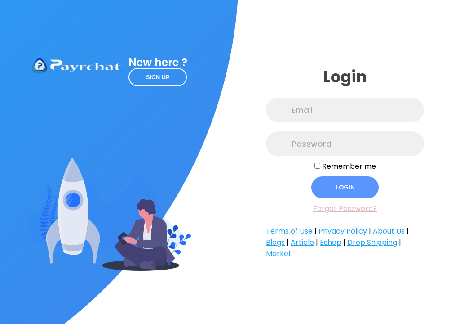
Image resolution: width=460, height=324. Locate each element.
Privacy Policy (342, 231)
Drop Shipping (372, 242)
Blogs (275, 242)
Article (302, 242)
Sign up (158, 77)
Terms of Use (289, 231)
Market (279, 253)
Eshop (330, 242)
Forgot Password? (345, 208)
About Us (389, 231)
